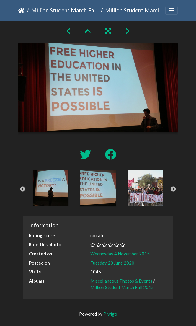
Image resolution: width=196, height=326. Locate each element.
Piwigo (110, 314)
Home (21, 10)
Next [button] (173, 189)
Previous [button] (23, 189)
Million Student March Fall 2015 (64, 10)
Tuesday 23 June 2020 (112, 262)
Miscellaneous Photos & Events (121, 280)
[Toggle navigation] (171, 10)
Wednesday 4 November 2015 (120, 253)
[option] (50, 188)
